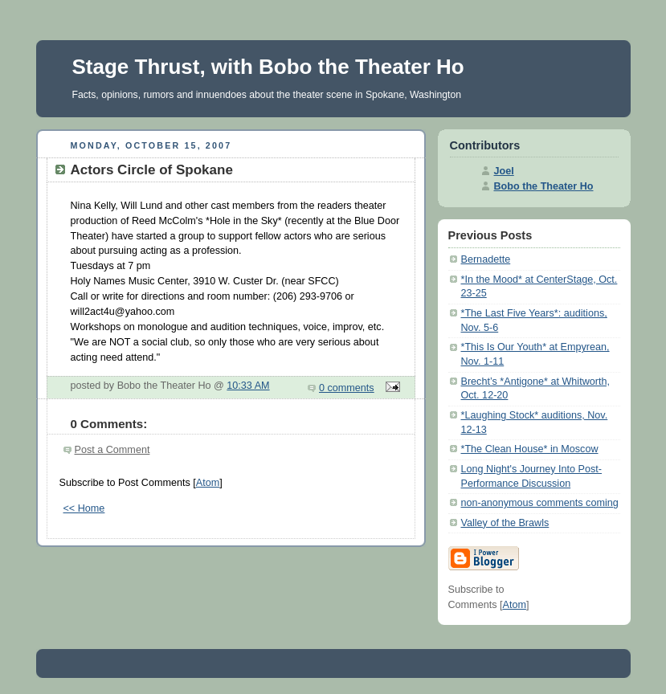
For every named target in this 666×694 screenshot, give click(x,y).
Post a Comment (112, 449)
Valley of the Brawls (505, 523)
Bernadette (486, 259)
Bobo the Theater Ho (544, 186)
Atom (207, 482)
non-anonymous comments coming (540, 502)
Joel (504, 171)
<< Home (84, 508)
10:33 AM (248, 385)
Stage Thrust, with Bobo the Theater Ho (268, 67)
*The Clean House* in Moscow (530, 449)
